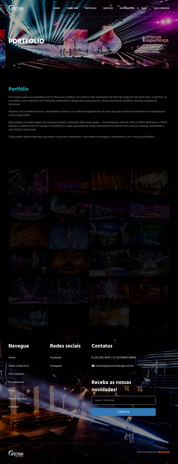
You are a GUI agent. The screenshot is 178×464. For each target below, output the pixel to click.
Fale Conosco (16, 374)
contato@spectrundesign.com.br (114, 366)
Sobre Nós (72, 8)
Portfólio (90, 8)
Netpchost (164, 452)
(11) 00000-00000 (126, 357)
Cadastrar (123, 411)
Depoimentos (127, 8)
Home (57, 8)
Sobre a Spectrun (19, 366)
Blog (144, 8)
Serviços (108, 8)
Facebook (56, 357)
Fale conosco (161, 8)
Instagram (56, 366)
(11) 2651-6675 (102, 357)
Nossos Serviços (18, 399)
